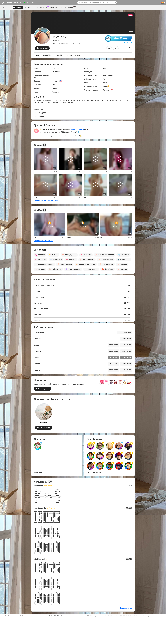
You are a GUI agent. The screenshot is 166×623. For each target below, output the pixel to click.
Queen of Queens (77, 129)
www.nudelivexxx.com (29, 616)
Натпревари (54, 7)
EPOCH (51, 616)
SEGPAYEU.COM (58, 616)
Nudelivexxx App (67, 7)
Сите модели (6, 7)
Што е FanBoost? (126, 43)
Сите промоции (42, 7)
